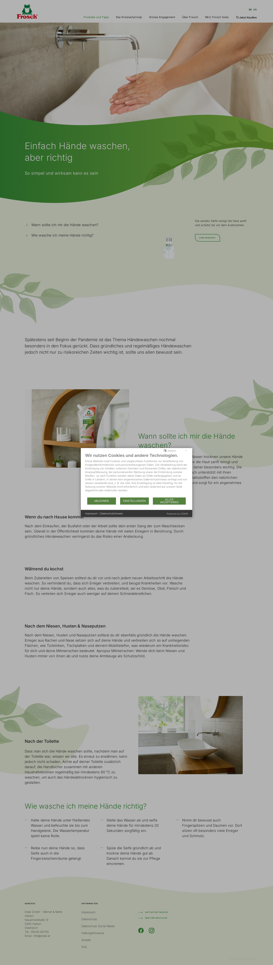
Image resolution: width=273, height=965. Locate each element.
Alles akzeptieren (169, 501)
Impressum (91, 513)
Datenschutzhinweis (111, 513)
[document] (136, 474)
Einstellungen (134, 501)
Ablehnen (101, 501)
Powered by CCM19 (177, 513)
